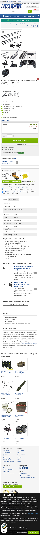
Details (5, 199)
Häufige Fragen (7, 459)
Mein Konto (16, 3)
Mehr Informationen (5, 525)
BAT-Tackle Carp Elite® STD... (19, 394)
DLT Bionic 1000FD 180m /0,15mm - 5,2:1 (6, 437)
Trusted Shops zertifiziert (11, 325)
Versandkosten (6, 452)
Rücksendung (6, 456)
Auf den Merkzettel (20, 144)
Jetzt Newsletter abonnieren (12, 487)
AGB (4, 467)
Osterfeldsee (20, 458)
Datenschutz (6, 471)
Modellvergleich (13, 199)
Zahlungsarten (6, 454)
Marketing (24, 528)
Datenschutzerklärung (32, 513)
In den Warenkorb (20, 140)
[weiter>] (35, 26)
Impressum (5, 475)
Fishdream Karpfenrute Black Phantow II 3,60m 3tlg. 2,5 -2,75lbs (23, 268)
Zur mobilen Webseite (8, 461)
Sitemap (19, 461)
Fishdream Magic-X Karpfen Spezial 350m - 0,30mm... (17, 188)
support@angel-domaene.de (27, 477)
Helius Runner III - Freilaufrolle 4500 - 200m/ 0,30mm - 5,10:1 (22, 284)
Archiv (18, 459)
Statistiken (14, 528)
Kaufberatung (6, 458)
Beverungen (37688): (7, 161)
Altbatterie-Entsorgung (8, 473)
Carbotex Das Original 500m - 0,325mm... (20, 437)
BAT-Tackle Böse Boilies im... (19, 416)
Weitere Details (5, 120)
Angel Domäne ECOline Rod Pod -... (6, 394)
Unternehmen (20, 450)
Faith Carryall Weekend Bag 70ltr (20, 372)
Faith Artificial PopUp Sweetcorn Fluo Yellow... (15, 192)
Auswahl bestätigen (21, 532)
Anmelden (10, 1)
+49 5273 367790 (24, 475)
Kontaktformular (23, 473)
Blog (18, 452)
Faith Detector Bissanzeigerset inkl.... (6, 372)
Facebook (19, 456)
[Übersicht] (29, 26)
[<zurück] (34, 24)
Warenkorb (35, 3)
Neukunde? (19, 1)
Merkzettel (26, 3)
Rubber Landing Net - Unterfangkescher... (6, 416)
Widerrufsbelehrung (8, 469)
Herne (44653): (6, 163)
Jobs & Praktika (21, 454)
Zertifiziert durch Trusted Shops (29, 343)
